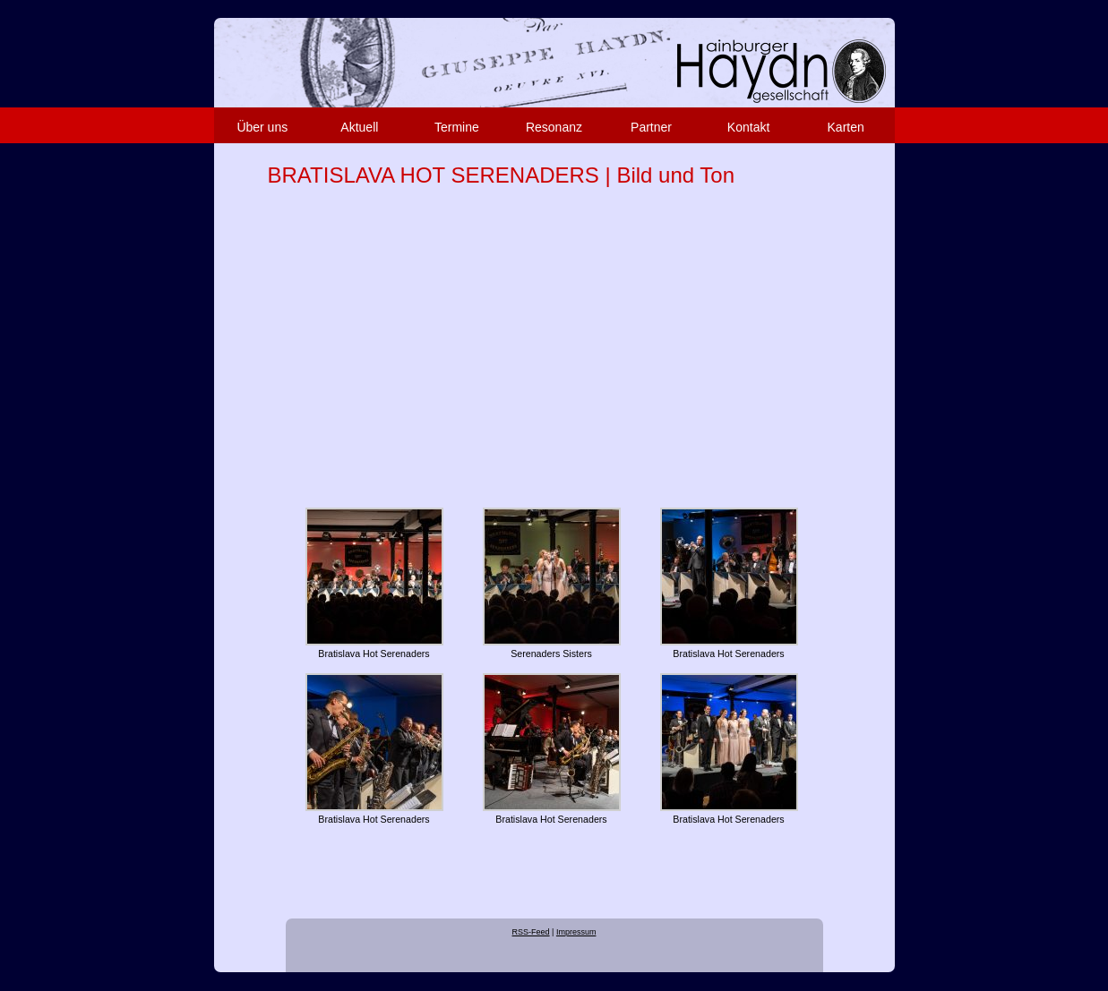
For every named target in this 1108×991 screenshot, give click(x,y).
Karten (846, 127)
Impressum (576, 931)
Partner (651, 127)
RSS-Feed (531, 931)
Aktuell (359, 127)
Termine (456, 127)
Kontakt (748, 127)
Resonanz (554, 127)
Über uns (262, 127)
